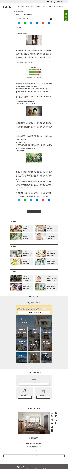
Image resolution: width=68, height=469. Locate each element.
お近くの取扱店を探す (60, 6)
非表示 (20, 27)
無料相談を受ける (66, 14)
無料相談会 (38, 1)
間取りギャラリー (52, 6)
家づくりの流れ (38, 6)
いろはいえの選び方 (36, 468)
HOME (27, 468)
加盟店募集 (60, 1)
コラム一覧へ (34, 209)
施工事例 (22, 6)
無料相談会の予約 (24, 396)
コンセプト (17, 6)
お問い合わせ (53, 1)
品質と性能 (27, 6)
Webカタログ (45, 1)
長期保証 (32, 6)
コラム (15, 11)
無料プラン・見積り (43, 396)
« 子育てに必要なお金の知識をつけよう (23, 205)
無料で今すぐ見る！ (34, 383)
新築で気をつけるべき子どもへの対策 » (44, 205)
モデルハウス (45, 6)
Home (12, 11)
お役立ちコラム (66, 17)
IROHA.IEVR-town (66, 11)
